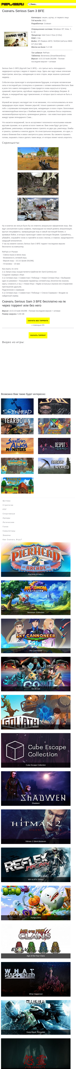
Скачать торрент (38, 335)
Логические (8, 522)
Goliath (36, 727)
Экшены (7, 535)
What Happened (35, 994)
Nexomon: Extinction (35, 612)
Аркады (6, 518)
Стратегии (8, 505)
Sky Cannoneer (35, 651)
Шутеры (7, 501)
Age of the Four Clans (36, 956)
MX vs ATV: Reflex (35, 880)
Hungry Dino (36, 918)
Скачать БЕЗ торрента (38, 320)
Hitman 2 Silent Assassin (36, 841)
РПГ (5, 509)
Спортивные (9, 514)
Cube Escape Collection (36, 765)
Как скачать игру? (12, 539)
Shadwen (36, 803)
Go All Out (36, 689)
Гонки (5, 527)
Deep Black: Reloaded (36, 1032)
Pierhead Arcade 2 (35, 574)
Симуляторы (9, 531)
